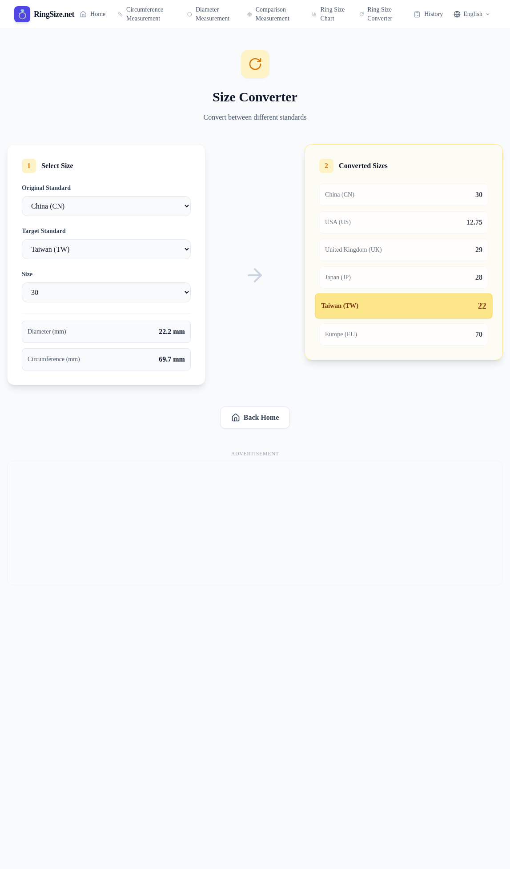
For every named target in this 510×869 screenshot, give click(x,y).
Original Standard (46, 188)
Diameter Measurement (208, 14)
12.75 (474, 222)
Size (27, 274)
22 (482, 306)
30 (478, 194)
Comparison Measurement (268, 14)
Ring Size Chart (328, 14)
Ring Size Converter (376, 14)
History (428, 14)
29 (478, 249)
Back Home (255, 417)
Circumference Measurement (140, 14)
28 (478, 277)
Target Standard (44, 231)
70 (478, 334)
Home (92, 14)
